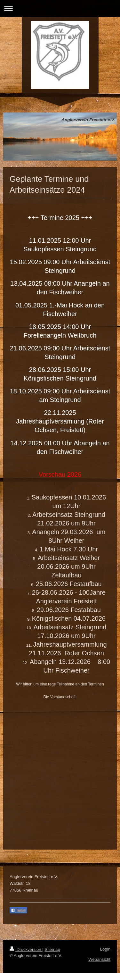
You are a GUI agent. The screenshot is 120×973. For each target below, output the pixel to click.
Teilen (18, 910)
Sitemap (52, 949)
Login (105, 949)
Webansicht (99, 959)
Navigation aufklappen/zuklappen (60, 8)
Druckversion (26, 949)
